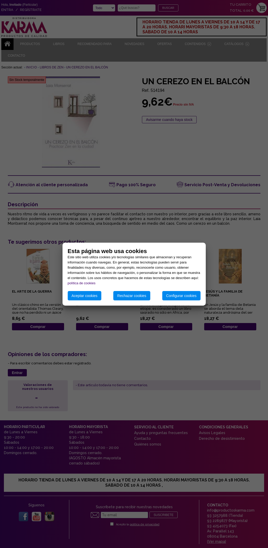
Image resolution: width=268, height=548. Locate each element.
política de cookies (82, 283)
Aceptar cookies (85, 296)
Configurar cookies (181, 296)
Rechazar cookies (131, 296)
